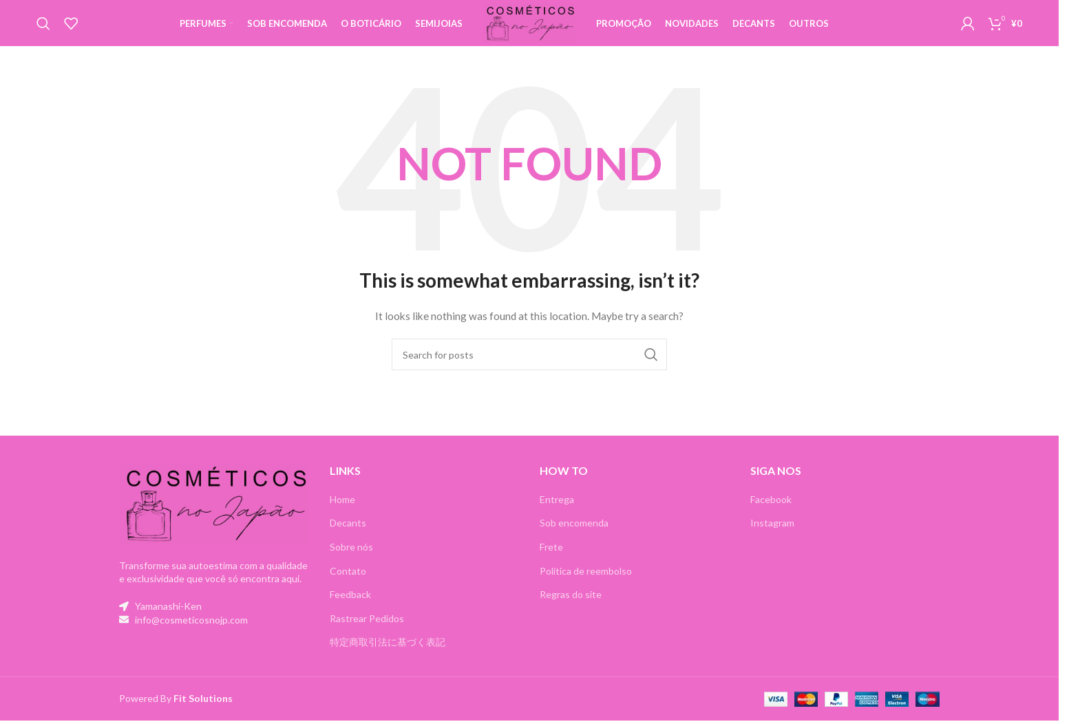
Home (342, 511)
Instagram (772, 535)
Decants (348, 535)
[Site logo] (529, 28)
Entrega (557, 511)
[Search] (43, 29)
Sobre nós (351, 559)
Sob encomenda (574, 535)
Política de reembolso (586, 582)
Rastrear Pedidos (367, 630)
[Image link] (214, 515)
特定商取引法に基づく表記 (387, 654)
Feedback (350, 607)
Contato (348, 582)
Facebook (771, 511)
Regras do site (571, 607)
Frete (551, 559)
